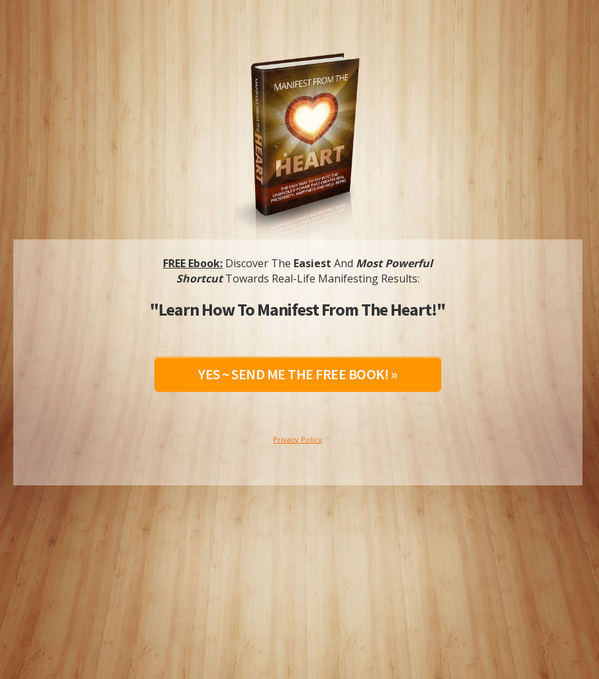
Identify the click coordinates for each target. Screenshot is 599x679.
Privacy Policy (297, 439)
